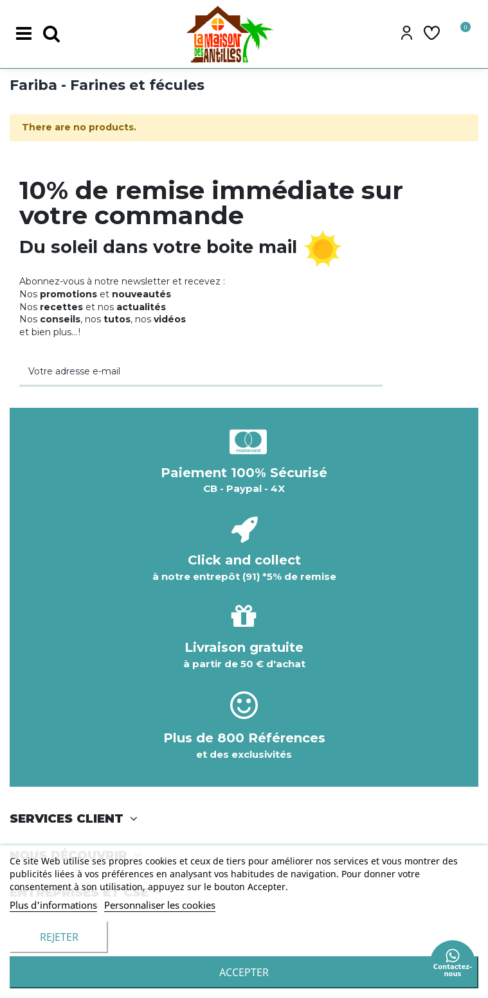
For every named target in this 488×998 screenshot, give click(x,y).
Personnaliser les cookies (159, 904)
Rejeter (59, 937)
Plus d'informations (53, 904)
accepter (244, 972)
